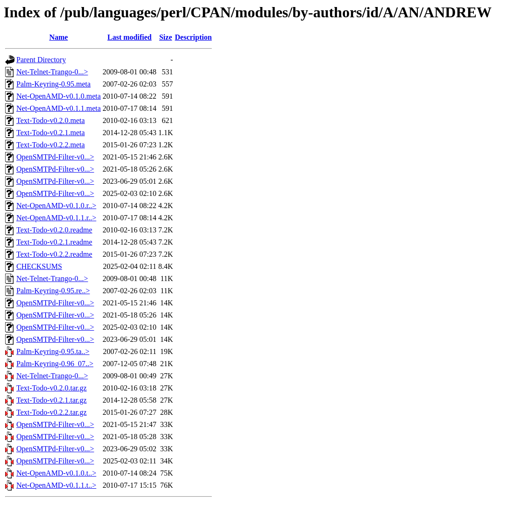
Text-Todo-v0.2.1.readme (54, 242)
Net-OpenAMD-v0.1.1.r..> (56, 218)
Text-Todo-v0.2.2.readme (54, 254)
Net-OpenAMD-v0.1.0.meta (58, 96)
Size (165, 37)
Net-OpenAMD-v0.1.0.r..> (56, 206)
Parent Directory (41, 60)
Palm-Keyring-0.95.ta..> (53, 351)
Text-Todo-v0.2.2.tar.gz (51, 412)
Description (193, 37)
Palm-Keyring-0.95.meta (53, 84)
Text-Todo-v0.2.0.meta (50, 120)
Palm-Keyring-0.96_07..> (54, 364)
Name (58, 37)
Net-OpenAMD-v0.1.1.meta (58, 108)
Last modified (129, 37)
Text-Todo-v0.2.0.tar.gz (51, 388)
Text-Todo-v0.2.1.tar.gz (51, 400)
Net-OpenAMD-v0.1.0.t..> (56, 473)
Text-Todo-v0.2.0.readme (54, 230)
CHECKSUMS (39, 266)
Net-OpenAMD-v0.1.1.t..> (56, 485)
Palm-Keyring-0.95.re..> (53, 291)
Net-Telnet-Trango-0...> (52, 72)
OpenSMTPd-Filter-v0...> (55, 157)
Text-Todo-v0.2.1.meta (50, 133)
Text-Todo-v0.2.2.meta (50, 145)
